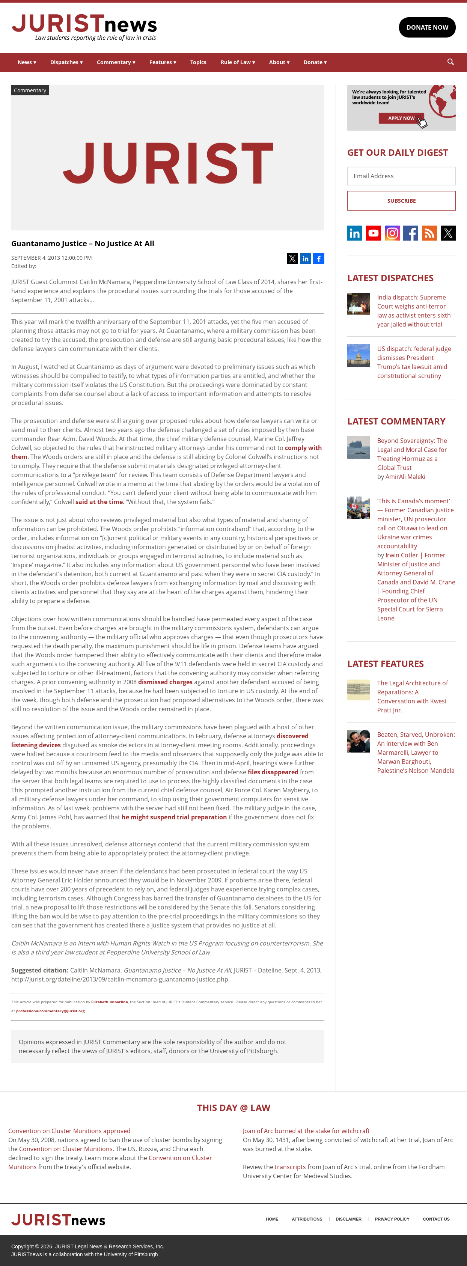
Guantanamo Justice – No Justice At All (82, 243)
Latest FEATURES (385, 663)
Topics (198, 62)
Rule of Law (238, 62)
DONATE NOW (427, 27)
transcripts (290, 1167)
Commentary (116, 62)
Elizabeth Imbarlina (109, 1001)
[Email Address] (401, 176)
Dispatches (66, 62)
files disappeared (273, 772)
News (27, 62)
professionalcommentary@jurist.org (50, 1010)
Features (162, 62)
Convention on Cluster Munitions (66, 1149)
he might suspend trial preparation (174, 817)
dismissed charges (165, 682)
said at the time (99, 502)
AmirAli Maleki (405, 477)
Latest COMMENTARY (396, 421)
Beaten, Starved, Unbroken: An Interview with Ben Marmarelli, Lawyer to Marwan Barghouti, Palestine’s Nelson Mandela (416, 752)
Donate (315, 62)
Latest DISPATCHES (390, 277)
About (279, 62)
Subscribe (401, 200)
